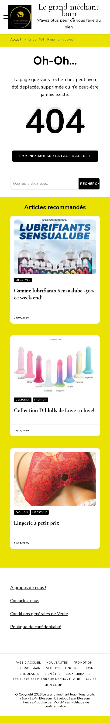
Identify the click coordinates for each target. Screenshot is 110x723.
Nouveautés (57, 663)
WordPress (62, 702)
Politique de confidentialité (35, 627)
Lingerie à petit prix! (37, 523)
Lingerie (72, 668)
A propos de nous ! (28, 587)
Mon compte (55, 685)
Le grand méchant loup (59, 694)
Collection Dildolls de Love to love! (54, 410)
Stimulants (29, 674)
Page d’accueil (28, 663)
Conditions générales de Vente (39, 614)
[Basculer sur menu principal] (5, 17)
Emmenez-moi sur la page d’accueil (55, 156)
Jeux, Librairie (78, 674)
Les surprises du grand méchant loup (46, 679)
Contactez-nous (24, 600)
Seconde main (29, 668)
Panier (91, 679)
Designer (23, 399)
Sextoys (53, 668)
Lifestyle (23, 280)
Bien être (53, 674)
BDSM (89, 668)
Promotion (83, 663)
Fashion (40, 399)
